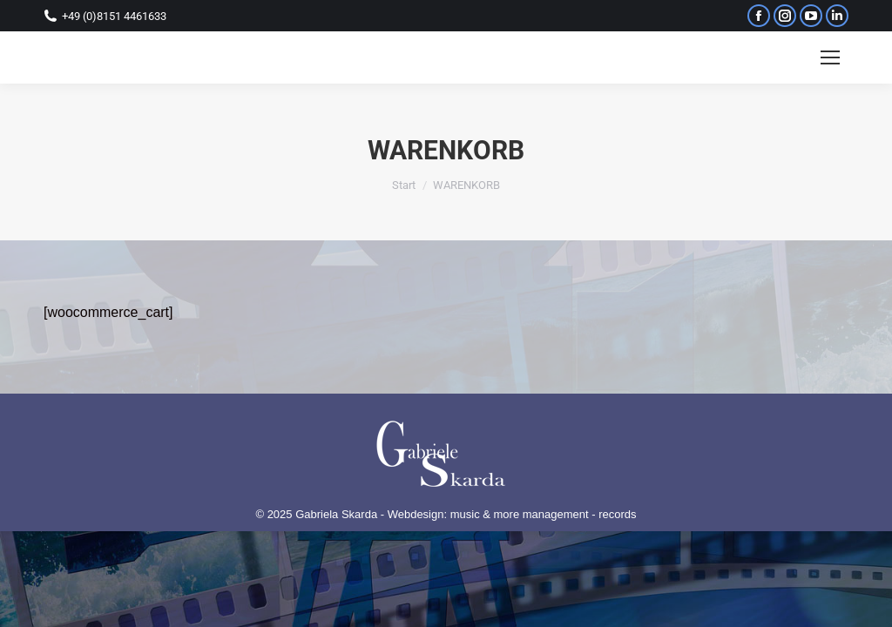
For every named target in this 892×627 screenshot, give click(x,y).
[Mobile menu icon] (830, 57)
